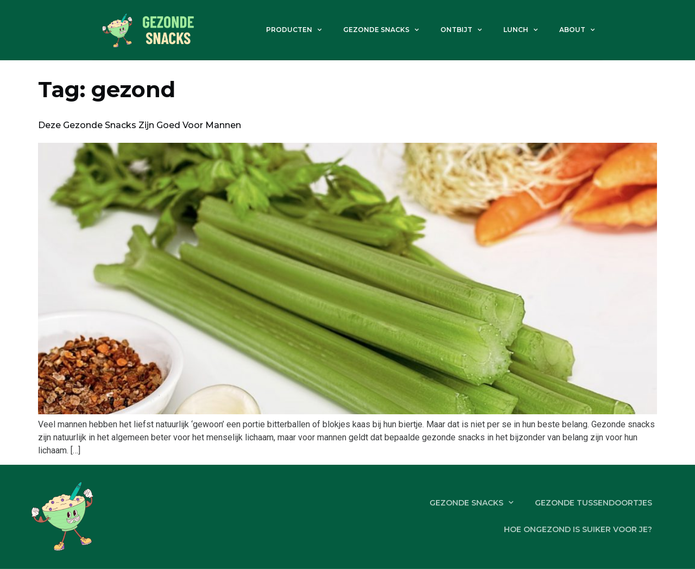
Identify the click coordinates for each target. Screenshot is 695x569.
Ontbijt (461, 29)
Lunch (520, 29)
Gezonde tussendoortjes (593, 502)
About (577, 29)
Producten (293, 29)
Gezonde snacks (381, 29)
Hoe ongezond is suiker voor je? (577, 529)
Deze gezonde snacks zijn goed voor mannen (139, 125)
